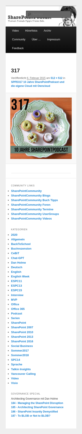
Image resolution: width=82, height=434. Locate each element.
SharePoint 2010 (22, 332)
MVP (14, 299)
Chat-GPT (17, 258)
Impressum (53, 39)
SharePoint (18, 322)
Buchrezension (21, 248)
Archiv (47, 30)
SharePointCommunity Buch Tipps (34, 200)
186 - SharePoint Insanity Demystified (34, 411)
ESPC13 (16, 285)
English (16, 271)
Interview (17, 295)
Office (15, 304)
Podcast (16, 313)
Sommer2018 (20, 355)
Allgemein (18, 239)
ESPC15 (16, 290)
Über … (36, 39)
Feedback (18, 48)
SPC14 (15, 359)
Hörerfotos (31, 30)
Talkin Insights (21, 369)
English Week (20, 276)
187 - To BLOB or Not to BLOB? (31, 415)
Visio (14, 383)
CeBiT (15, 253)
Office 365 (18, 309)
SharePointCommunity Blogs (31, 195)
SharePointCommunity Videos (31, 218)
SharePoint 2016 (22, 341)
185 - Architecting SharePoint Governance (37, 407)
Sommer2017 (20, 350)
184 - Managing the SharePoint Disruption (37, 403)
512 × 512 (57, 78)
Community (18, 39)
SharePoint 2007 (22, 327)
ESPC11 (16, 281)
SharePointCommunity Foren (31, 204)
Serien (15, 318)
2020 (14, 234)
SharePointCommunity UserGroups (35, 214)
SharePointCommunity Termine (32, 209)
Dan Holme (18, 262)
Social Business (22, 346)
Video (15, 30)
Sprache (16, 364)
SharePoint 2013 (22, 336)
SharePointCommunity (26, 191)
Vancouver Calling (23, 373)
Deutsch (16, 267)
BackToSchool (21, 244)
